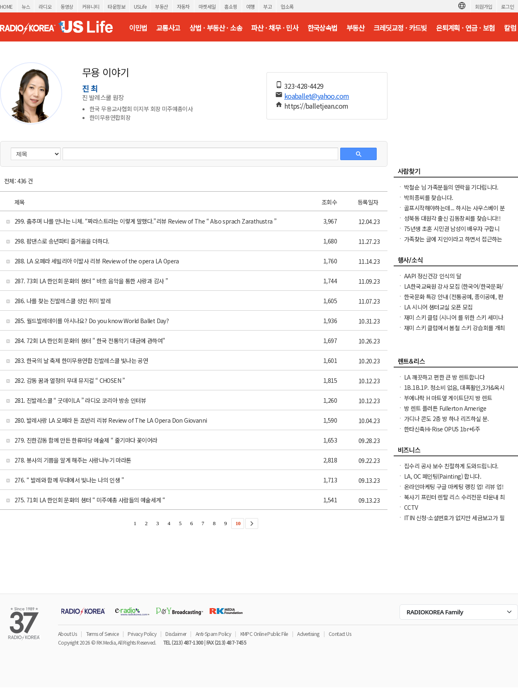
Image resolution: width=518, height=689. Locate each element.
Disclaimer (175, 633)
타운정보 (116, 6)
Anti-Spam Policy (213, 633)
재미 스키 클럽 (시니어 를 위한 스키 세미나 (453, 317)
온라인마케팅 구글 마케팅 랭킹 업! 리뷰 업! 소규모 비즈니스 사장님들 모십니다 (453, 490)
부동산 (161, 6)
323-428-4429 (304, 86)
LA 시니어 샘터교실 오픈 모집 (438, 307)
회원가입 (483, 6)
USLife (140, 6)
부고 (267, 6)
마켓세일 (207, 6)
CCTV (411, 507)
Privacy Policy (142, 633)
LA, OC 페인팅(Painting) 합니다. (442, 476)
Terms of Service (102, 633)
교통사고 (168, 28)
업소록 (287, 6)
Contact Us (340, 633)
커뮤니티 (90, 6)
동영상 (67, 6)
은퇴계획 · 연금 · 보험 (465, 28)
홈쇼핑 (230, 6)
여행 (250, 6)
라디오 (45, 6)
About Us (67, 633)
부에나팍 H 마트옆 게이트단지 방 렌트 (448, 398)
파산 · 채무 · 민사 (274, 28)
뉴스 (26, 6)
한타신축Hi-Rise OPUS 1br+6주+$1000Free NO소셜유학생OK (442, 433)
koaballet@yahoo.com (316, 96)
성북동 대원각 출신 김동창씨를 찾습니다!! (452, 218)
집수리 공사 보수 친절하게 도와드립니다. (451, 466)
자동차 (183, 6)
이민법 (138, 28)
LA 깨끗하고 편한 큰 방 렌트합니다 (444, 377)
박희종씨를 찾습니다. (428, 197)
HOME (6, 6)
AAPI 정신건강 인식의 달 (432, 276)
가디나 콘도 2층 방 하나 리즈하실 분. (446, 418)
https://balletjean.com (316, 106)
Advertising (308, 633)
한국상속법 (322, 28)
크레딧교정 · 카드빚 (399, 28)
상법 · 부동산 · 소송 (215, 28)
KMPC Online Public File (264, 633)
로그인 (507, 6)
